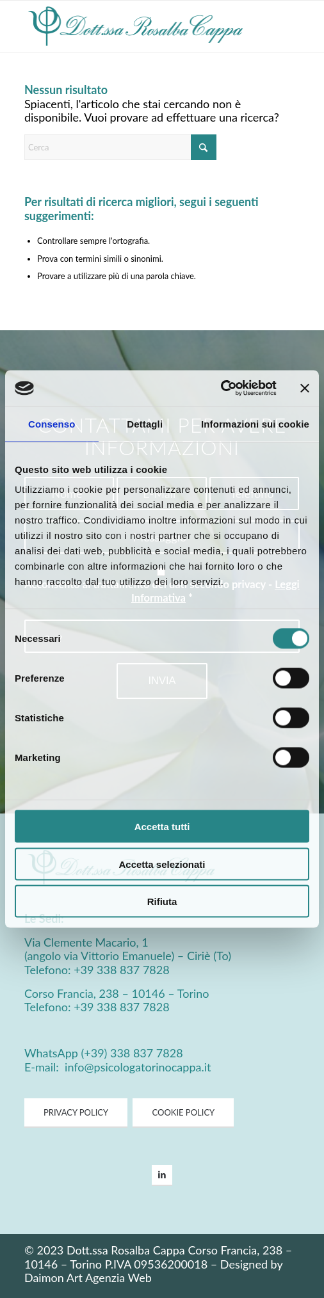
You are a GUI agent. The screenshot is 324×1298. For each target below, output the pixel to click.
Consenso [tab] (51, 423)
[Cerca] (120, 147)
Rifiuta (162, 901)
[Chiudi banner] (304, 387)
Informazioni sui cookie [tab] (255, 423)
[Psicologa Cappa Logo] (134, 26)
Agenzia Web (118, 1277)
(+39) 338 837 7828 (131, 1053)
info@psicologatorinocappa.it (136, 1067)
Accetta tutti (162, 826)
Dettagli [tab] (145, 423)
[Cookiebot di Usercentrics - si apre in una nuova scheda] (221, 388)
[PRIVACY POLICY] (75, 1113)
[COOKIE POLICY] (183, 1113)
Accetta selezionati (161, 863)
